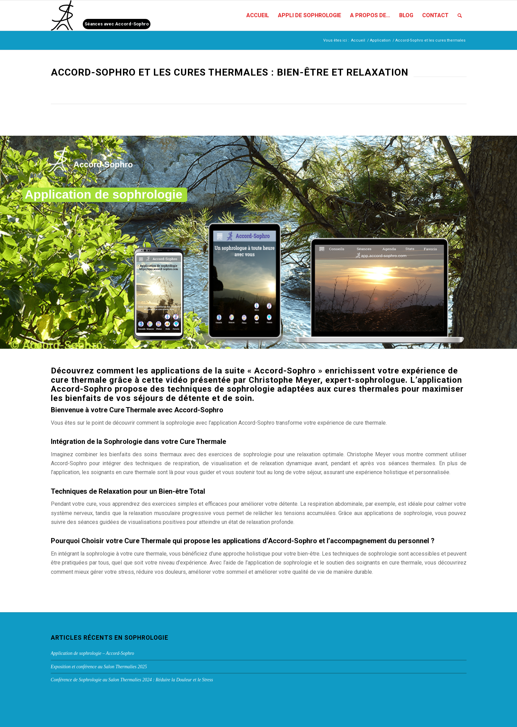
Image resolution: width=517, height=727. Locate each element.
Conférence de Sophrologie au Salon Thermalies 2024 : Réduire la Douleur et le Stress (132, 679)
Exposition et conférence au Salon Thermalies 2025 (99, 666)
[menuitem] (257, 15)
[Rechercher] (460, 15)
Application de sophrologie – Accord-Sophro (92, 653)
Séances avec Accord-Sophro (117, 23)
